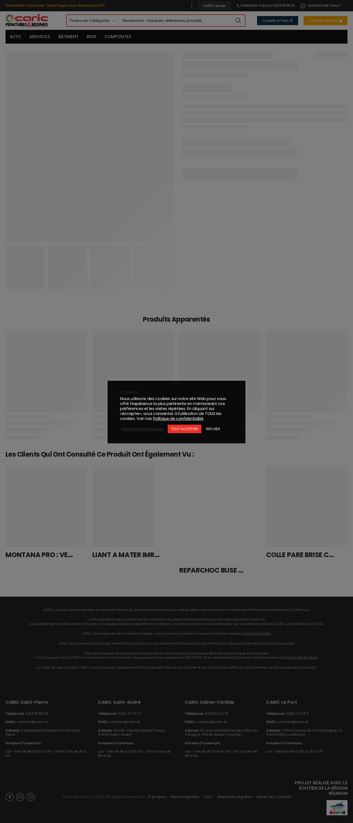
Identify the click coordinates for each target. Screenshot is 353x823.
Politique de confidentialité (178, 418)
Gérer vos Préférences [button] (142, 429)
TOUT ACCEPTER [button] (184, 429)
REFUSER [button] (213, 429)
